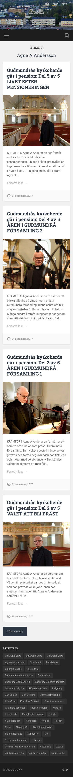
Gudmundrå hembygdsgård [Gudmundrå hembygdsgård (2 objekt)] (49, 682)
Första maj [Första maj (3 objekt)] (32, 669)
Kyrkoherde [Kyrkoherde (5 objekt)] (11, 714)
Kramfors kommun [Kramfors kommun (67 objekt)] (54, 701)
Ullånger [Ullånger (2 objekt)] (37, 740)
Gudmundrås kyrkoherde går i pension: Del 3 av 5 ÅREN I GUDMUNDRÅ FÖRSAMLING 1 (34, 365)
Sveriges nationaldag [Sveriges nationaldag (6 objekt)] (16, 740)
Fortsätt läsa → (17, 183)
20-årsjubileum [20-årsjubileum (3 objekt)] (13, 656)
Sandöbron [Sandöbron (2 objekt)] (33, 733)
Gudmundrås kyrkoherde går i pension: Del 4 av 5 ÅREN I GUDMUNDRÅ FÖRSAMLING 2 (34, 222)
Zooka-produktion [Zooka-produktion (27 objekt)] (14, 753)
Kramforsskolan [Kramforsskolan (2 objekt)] (39, 707)
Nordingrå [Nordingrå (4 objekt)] (31, 721)
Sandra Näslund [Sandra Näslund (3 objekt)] (13, 733)
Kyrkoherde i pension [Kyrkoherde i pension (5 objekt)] (33, 714)
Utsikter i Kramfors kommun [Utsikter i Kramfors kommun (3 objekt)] (20, 746)
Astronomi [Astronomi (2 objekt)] (35, 662)
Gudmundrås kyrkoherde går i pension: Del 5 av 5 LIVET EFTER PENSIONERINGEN (34, 78)
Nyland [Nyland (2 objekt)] (45, 721)
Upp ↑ (66, 769)
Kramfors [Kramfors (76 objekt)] (10, 701)
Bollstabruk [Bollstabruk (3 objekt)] (52, 662)
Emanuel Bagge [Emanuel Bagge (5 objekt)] (13, 669)
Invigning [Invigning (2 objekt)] (57, 688)
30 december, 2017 (22, 616)
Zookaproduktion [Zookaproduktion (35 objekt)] (38, 753)
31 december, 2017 (22, 195)
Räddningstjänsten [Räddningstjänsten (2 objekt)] (42, 727)
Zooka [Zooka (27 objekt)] (59, 746)
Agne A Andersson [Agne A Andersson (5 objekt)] (15, 662)
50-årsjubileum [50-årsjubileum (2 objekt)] (34, 656)
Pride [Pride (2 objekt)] (8, 727)
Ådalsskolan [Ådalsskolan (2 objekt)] (58, 753)
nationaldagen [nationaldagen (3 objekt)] (12, 721)
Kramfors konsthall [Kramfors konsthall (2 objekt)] (15, 707)
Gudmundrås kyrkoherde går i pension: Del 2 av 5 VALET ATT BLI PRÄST (34, 508)
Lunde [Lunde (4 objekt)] (52, 714)
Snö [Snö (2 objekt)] (46, 733)
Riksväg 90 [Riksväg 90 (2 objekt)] (21, 727)
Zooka (36, 11)
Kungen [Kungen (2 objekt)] (57, 707)
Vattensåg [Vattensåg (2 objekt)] (45, 746)
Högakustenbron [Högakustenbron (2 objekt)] (38, 688)
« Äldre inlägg (15, 631)
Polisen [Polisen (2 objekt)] (58, 721)
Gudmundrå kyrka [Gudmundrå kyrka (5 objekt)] (14, 688)
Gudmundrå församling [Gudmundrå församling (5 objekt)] (17, 682)
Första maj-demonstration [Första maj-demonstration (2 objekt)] (19, 675)
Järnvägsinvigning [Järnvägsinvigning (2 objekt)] (50, 695)
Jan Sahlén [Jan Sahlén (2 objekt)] (11, 695)
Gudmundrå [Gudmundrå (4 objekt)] (44, 675)
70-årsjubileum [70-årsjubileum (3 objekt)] (55, 656)
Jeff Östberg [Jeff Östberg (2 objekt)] (28, 695)
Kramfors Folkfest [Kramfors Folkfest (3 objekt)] (29, 701)
